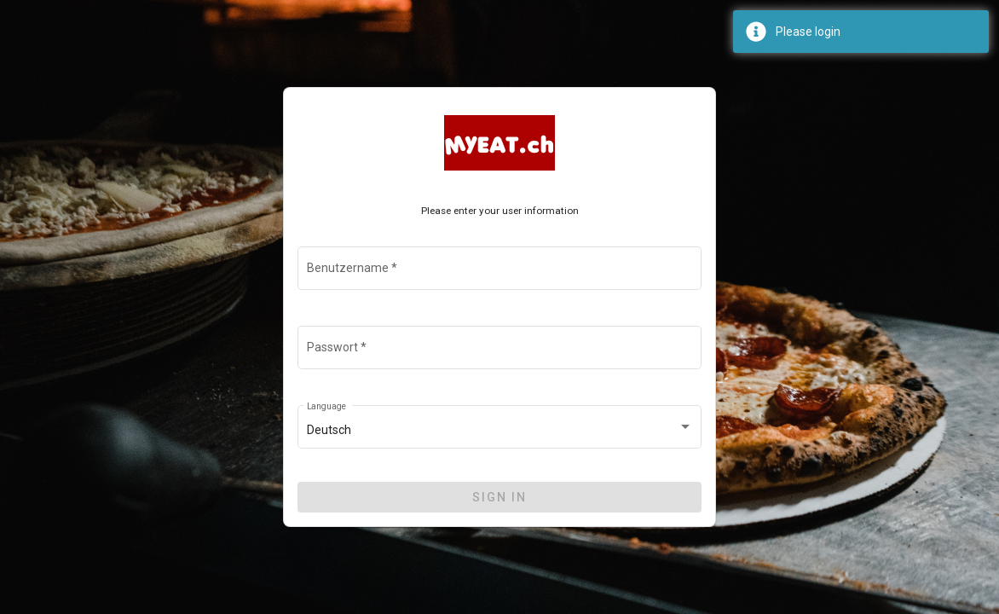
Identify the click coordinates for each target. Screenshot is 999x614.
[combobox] (500, 430)
